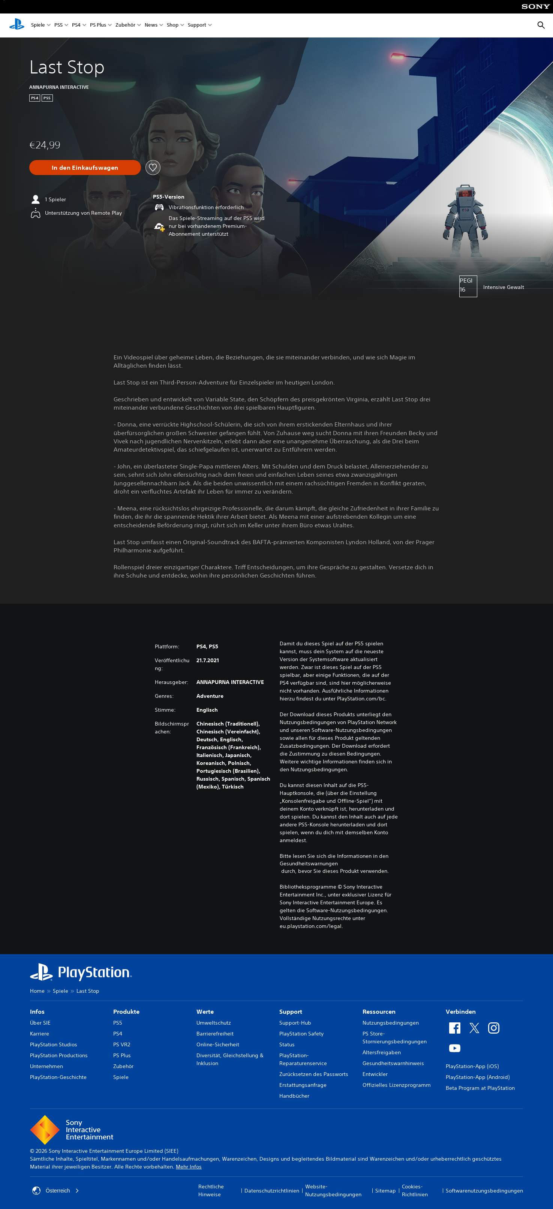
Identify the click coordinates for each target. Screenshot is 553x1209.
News (151, 25)
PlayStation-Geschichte (58, 1077)
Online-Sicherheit (217, 1044)
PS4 (76, 25)
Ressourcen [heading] (379, 1011)
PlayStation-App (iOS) (472, 1066)
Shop (172, 25)
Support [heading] (290, 1011)
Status (287, 1044)
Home (37, 991)
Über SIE (40, 1022)
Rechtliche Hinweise (211, 1190)
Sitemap (385, 1190)
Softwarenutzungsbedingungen (484, 1190)
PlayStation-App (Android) (478, 1077)
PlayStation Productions (59, 1055)
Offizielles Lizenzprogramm (397, 1085)
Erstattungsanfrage (303, 1085)
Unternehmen (46, 1066)
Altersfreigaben (382, 1052)
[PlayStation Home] (16, 25)
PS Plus (98, 25)
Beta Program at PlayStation (480, 1088)
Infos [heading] (37, 1011)
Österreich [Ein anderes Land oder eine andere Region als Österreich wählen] (55, 1190)
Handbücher (294, 1095)
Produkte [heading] (126, 1011)
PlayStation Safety (301, 1033)
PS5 (58, 25)
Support (197, 25)
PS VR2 (121, 1044)
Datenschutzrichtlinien (271, 1190)
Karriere (39, 1033)
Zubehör (125, 25)
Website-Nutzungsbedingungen (333, 1190)
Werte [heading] (205, 1011)
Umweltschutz (213, 1022)
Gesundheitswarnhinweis (393, 1063)
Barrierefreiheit (215, 1033)
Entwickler (375, 1074)
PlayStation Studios (53, 1044)
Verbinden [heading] (461, 1011)
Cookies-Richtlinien (415, 1190)
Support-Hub (295, 1022)
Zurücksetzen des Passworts (313, 1074)
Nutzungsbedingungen (391, 1022)
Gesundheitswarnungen (309, 863)
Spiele (38, 25)
